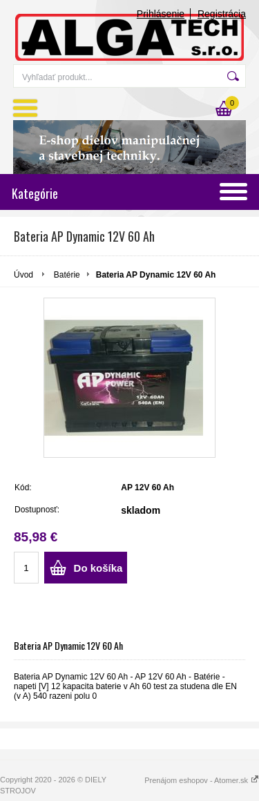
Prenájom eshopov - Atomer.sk (201, 780)
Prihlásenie (160, 13)
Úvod (23, 275)
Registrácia (222, 13)
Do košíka (98, 568)
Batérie (67, 275)
